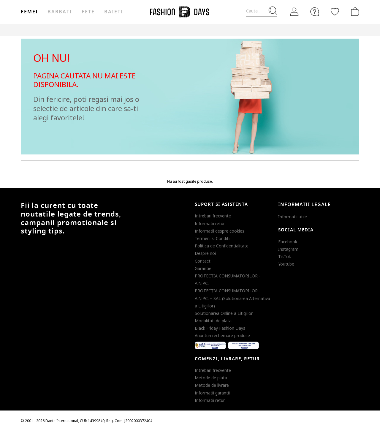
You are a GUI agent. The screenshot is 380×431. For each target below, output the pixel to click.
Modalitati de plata (213, 320)
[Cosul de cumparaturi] (354, 11)
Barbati (60, 11)
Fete (88, 11)
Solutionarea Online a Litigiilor (224, 313)
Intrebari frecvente (213, 216)
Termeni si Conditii (212, 238)
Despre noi (205, 253)
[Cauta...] (261, 11)
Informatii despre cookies (219, 231)
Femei (29, 11)
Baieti (113, 11)
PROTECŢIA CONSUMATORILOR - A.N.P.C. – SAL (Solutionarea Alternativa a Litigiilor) (232, 298)
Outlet (296, 29)
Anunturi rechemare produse (222, 335)
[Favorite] (334, 11)
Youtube (286, 264)
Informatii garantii (212, 393)
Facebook (287, 241)
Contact (202, 261)
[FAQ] (314, 11)
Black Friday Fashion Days (220, 328)
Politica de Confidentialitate (221, 246)
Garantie (203, 268)
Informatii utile (292, 217)
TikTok (284, 256)
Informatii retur (210, 223)
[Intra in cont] (294, 12)
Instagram (288, 249)
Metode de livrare (212, 385)
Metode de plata (211, 378)
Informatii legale (304, 204)
